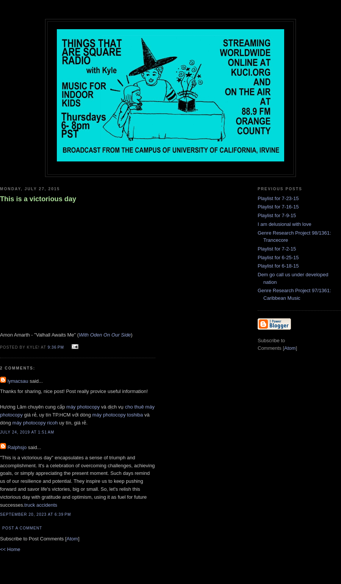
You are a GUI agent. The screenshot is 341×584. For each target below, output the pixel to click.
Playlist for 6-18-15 (278, 266)
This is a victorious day (38, 199)
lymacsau (18, 381)
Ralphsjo (17, 447)
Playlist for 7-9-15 (277, 215)
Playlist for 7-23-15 (278, 198)
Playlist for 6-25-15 (278, 257)
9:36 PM (57, 347)
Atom (72, 539)
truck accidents (40, 505)
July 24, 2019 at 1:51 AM (27, 432)
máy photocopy (83, 407)
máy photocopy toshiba (117, 415)
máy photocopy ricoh (35, 423)
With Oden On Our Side (105, 335)
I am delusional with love (284, 224)
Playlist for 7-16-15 (278, 207)
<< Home (10, 549)
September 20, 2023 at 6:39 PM (35, 514)
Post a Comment (22, 528)
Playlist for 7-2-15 (277, 249)
